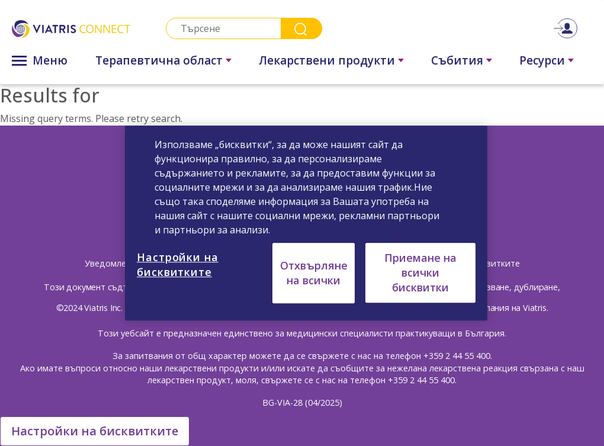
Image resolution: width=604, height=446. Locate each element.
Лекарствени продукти (327, 60)
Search (301, 28)
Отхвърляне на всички (314, 272)
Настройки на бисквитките (94, 431)
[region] (306, 223)
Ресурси (542, 60)
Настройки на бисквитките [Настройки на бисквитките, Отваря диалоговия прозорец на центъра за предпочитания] (178, 264)
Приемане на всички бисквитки (420, 272)
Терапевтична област (159, 60)
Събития (457, 60)
